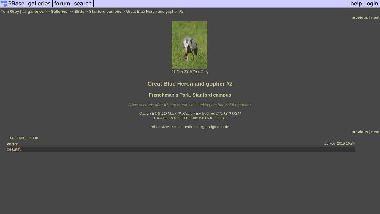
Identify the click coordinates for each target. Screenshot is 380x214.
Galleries (59, 11)
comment (18, 137)
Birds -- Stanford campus (97, 11)
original (214, 127)
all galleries (33, 11)
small (176, 127)
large (202, 127)
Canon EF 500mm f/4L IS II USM (212, 113)
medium (190, 127)
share (34, 137)
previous (360, 17)
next (375, 17)
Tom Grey (10, 11)
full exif (220, 118)
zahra (12, 143)
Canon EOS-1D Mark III (160, 113)
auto (225, 127)
